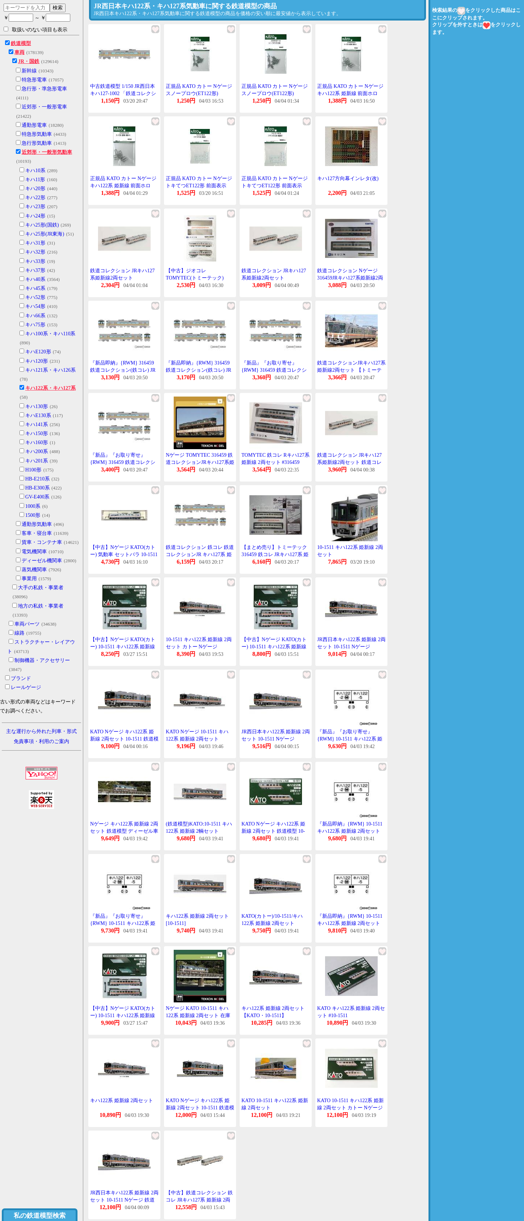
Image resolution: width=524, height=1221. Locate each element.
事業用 (29, 578)
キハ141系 (36, 424)
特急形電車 (34, 79)
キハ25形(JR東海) (44, 234)
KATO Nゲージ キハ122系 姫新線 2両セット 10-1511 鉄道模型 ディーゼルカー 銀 (124, 738)
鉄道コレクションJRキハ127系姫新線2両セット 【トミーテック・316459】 (351, 370)
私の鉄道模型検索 (40, 1215)
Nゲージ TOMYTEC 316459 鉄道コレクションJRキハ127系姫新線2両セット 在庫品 (200, 462)
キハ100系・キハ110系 (50, 333)
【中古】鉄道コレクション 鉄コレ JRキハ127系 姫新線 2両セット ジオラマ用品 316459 (199, 1199)
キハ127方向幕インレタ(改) (347, 178)
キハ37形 (35, 270)
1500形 (32, 515)
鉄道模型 (21, 43)
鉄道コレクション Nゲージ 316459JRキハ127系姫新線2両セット (350, 277)
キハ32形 (35, 252)
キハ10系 (35, 170)
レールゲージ (26, 687)
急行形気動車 (37, 143)
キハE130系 (38, 415)
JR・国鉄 (28, 61)
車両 (19, 52)
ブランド (21, 678)
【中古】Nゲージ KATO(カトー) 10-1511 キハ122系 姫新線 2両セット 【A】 (122, 1015)
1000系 (32, 506)
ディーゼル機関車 (42, 560)
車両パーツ (27, 624)
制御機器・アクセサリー (42, 660)
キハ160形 (36, 442)
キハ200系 (36, 451)
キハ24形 (35, 216)
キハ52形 (35, 297)
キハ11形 (35, 179)
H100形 (33, 470)
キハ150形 (36, 433)
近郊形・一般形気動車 (47, 152)
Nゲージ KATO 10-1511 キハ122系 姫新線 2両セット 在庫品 (198, 1015)
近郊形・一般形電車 (44, 106)
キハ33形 (35, 261)
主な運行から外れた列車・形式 (41, 731)
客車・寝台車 (37, 533)
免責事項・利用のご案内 (41, 741)
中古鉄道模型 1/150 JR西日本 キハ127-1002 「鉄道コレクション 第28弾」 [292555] (123, 93)
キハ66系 (35, 315)
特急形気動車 (37, 134)
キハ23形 (35, 206)
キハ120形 (36, 361)
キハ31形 (35, 243)
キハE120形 (38, 351)
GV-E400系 (37, 497)
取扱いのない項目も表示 (35, 29)
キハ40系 (35, 279)
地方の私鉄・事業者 (40, 606)
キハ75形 (35, 324)
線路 (19, 633)
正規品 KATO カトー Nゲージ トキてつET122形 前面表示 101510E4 (199, 185)
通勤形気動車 (37, 524)
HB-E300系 (37, 488)
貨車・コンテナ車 (42, 542)
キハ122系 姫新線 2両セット (121, 1100)
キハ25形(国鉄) (42, 225)
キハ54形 (35, 306)
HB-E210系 (37, 479)
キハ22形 (35, 197)
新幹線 (29, 70)
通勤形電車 (34, 125)
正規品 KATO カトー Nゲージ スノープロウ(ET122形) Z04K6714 (199, 93)
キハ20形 (35, 188)
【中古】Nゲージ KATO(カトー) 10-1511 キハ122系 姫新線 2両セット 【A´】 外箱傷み (274, 646)
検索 (58, 7)
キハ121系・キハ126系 (50, 370)
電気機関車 (34, 551)
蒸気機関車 (34, 569)
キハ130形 (36, 406)
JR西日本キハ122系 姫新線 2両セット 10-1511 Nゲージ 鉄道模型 (124, 1199)
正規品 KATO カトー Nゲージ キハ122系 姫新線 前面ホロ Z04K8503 (350, 93)
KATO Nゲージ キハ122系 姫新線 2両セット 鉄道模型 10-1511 (273, 831)
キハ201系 (36, 461)
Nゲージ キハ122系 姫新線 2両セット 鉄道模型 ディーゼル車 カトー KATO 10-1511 (124, 831)
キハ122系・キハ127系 (50, 388)
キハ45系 (35, 288)
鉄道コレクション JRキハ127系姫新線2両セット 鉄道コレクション (349, 462)
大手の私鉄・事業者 (40, 587)
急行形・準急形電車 (44, 88)
